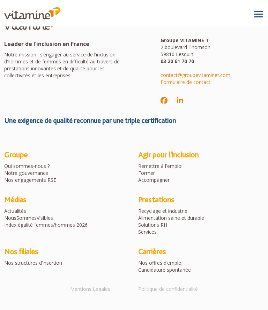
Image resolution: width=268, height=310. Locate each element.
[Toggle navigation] (259, 14)
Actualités (15, 211)
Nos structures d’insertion (33, 262)
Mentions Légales (90, 289)
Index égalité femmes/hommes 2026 (46, 225)
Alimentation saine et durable (171, 218)
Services (147, 231)
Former (146, 173)
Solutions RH (152, 225)
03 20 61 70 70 (177, 61)
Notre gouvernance (26, 173)
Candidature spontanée (164, 269)
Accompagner (154, 180)
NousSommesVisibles (28, 218)
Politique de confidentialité (168, 289)
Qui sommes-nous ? (27, 166)
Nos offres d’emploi (160, 262)
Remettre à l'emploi (160, 166)
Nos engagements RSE (30, 180)
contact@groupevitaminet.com (195, 75)
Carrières (152, 251)
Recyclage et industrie (162, 211)
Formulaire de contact (185, 82)
